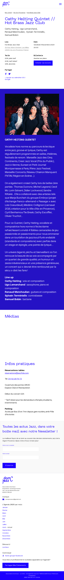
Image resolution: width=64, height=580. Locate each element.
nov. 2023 (8, 12)
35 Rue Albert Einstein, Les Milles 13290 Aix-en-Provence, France (17, 49)
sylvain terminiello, (35, 32)
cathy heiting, (12, 29)
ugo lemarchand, (28, 29)
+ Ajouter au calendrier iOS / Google (15, 78)
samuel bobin (11, 35)
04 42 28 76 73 (15, 379)
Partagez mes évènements (15, 565)
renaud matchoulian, (15, 32)
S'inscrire (9, 465)
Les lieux (5, 547)
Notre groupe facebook (12, 556)
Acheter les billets (43, 63)
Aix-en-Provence (19, 12)
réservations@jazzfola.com (17, 373)
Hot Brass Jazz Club (33, 12)
